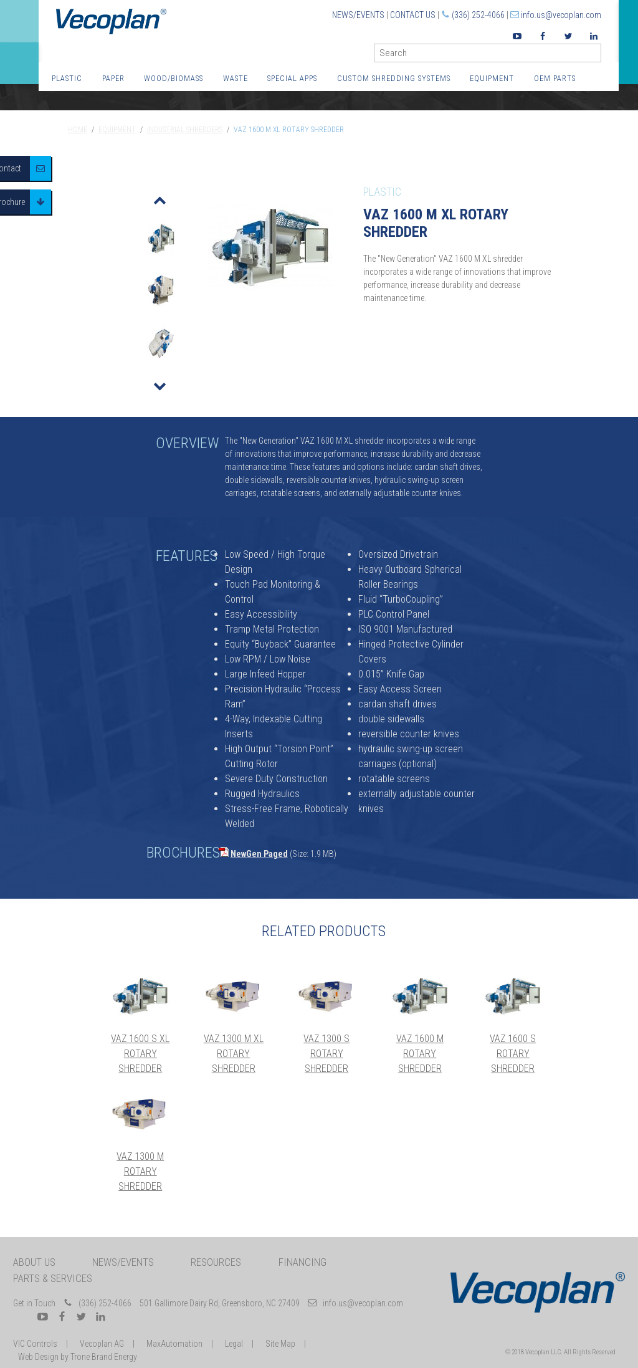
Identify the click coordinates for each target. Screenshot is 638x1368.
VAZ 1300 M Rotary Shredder (140, 1171)
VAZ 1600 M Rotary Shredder (420, 1053)
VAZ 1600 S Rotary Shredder (513, 1053)
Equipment (492, 78)
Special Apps (292, 78)
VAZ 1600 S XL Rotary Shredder (140, 1053)
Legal (234, 1344)
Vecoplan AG (102, 1344)
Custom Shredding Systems (393, 78)
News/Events (358, 15)
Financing (302, 1262)
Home (77, 129)
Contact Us (413, 15)
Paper (113, 78)
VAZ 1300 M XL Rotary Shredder (234, 1053)
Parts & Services (52, 1278)
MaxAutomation (174, 1344)
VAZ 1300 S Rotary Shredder (326, 1053)
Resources (216, 1262)
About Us (34, 1262)
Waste (235, 78)
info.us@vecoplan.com (561, 15)
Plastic (67, 78)
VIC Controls (35, 1344)
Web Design (38, 1357)
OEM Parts (555, 78)
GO (596, 55)
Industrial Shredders (184, 129)
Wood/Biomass (173, 78)
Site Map (280, 1344)
